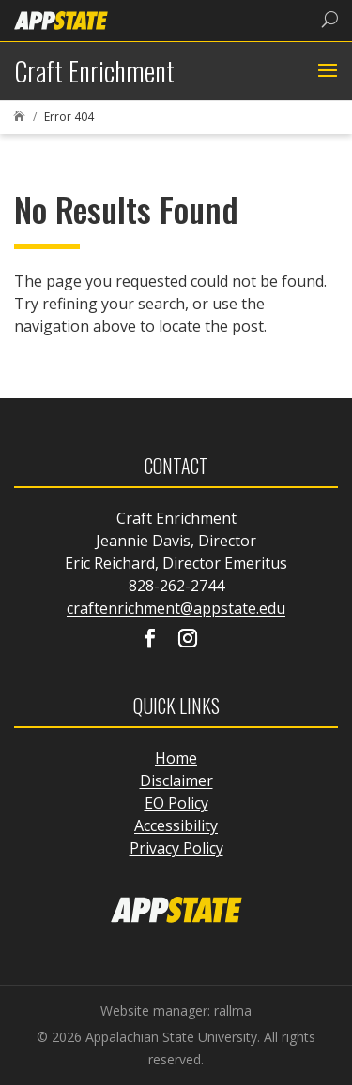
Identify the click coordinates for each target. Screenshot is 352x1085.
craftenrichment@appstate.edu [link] (176, 608)
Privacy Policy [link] (176, 848)
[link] (61, 19)
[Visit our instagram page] (187, 640)
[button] (325, 71)
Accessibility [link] (176, 825)
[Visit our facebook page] (150, 640)
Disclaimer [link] (176, 780)
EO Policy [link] (176, 803)
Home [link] (176, 758)
